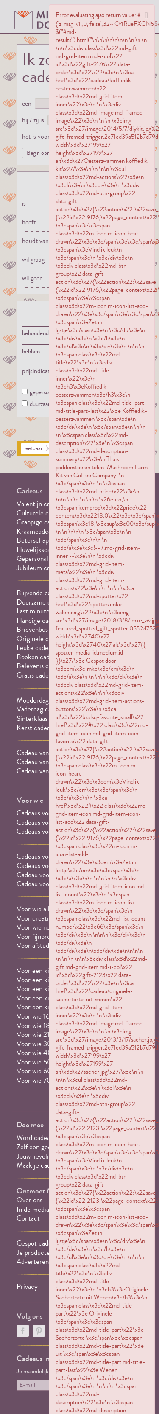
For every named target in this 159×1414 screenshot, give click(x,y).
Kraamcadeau (36, 531)
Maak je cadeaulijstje (46, 1165)
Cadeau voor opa (40, 875)
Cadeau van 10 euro (44, 761)
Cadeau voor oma (41, 884)
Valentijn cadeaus (41, 503)
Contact (28, 1218)
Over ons (29, 1200)
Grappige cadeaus (41, 522)
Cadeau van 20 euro (45, 771)
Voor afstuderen (39, 945)
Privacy (27, 1286)
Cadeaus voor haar (42, 822)
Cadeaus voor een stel (47, 831)
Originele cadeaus (42, 638)
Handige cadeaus (40, 620)
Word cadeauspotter (45, 1137)
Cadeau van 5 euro (43, 753)
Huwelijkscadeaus (41, 549)
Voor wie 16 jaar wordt (48, 1016)
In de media (33, 1209)
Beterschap (33, 540)
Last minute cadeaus (45, 611)
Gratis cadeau (36, 675)
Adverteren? (34, 1261)
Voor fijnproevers (41, 936)
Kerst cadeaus (36, 727)
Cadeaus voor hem (42, 813)
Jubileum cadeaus (41, 568)
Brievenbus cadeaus (44, 629)
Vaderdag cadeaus (42, 709)
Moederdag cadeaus (45, 700)
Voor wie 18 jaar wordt (48, 1025)
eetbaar (34, 448)
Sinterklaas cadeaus (44, 718)
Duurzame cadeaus (43, 602)
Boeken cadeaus (39, 657)
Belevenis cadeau (41, 666)
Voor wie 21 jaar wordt (48, 1034)
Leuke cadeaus (37, 647)
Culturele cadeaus (42, 513)
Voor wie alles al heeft (47, 909)
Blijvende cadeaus (42, 593)
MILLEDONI (40, 19)
